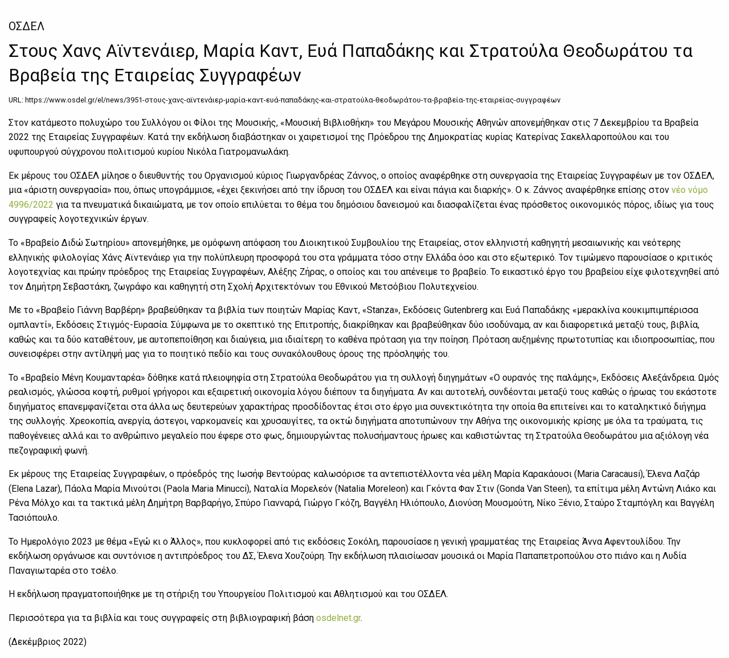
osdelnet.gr (338, 617)
